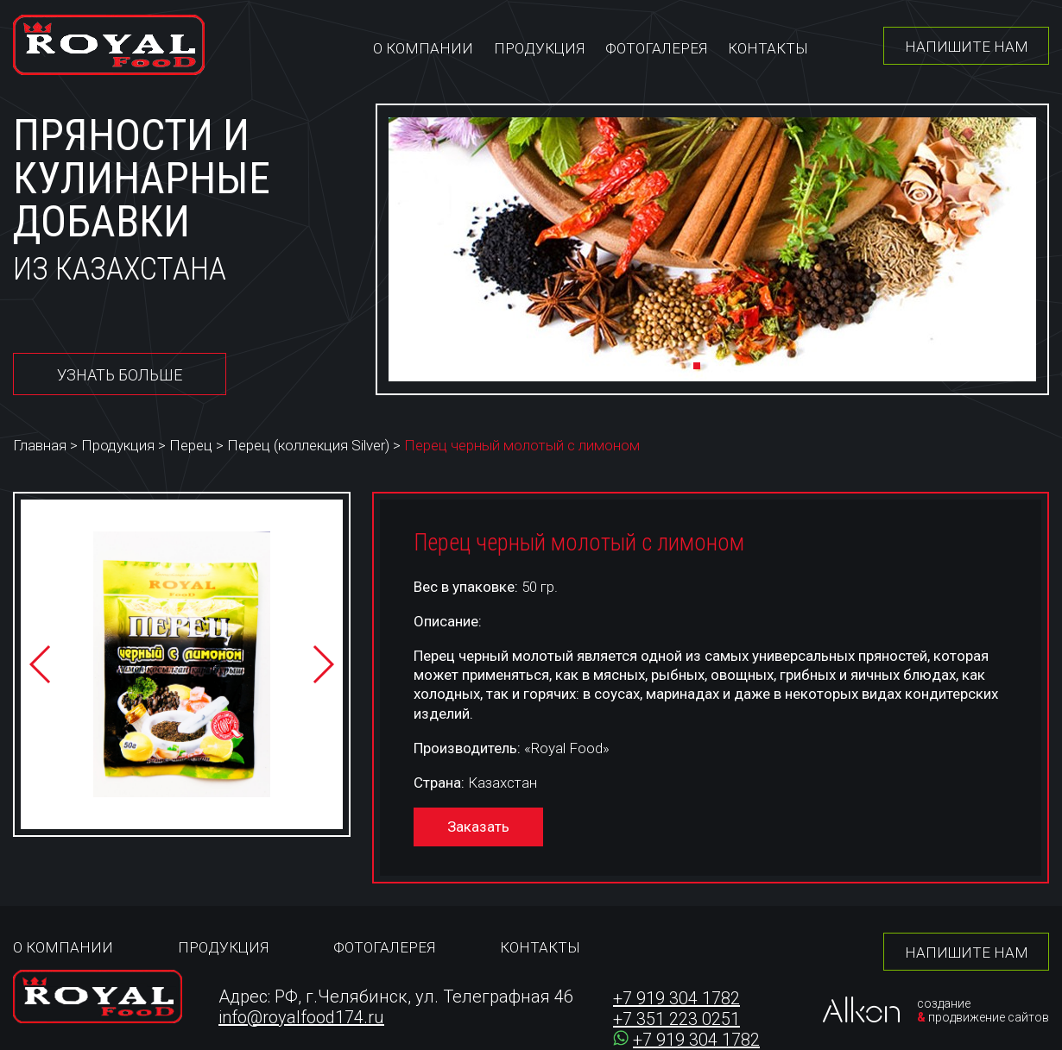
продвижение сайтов (988, 1017)
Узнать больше (119, 375)
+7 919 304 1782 (676, 998)
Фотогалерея (656, 48)
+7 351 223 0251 (676, 1019)
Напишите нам (966, 46)
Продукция (539, 48)
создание (943, 1003)
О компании (423, 48)
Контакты (768, 48)
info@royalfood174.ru (301, 1017)
